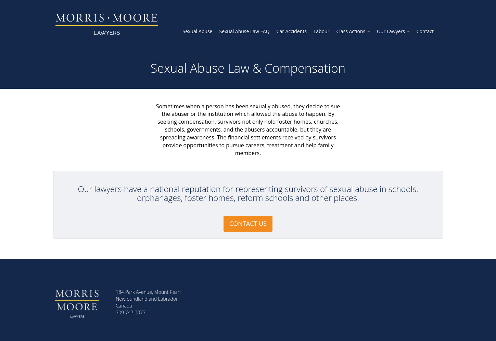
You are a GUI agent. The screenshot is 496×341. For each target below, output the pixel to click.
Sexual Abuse (198, 31)
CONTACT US (248, 223)
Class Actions (353, 31)
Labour (321, 31)
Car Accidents (292, 31)
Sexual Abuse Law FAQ (244, 31)
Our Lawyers (393, 31)
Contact (425, 31)
